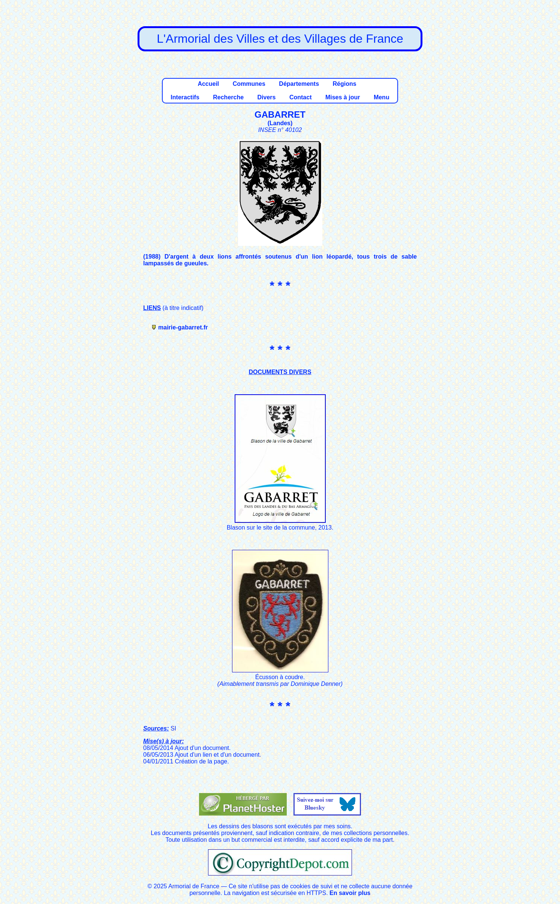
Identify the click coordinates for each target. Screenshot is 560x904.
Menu (381, 97)
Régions (344, 84)
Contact (300, 97)
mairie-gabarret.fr (183, 327)
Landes (280, 123)
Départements (299, 84)
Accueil (208, 84)
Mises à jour (342, 97)
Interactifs (185, 97)
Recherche (228, 97)
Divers (267, 97)
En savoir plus (349, 893)
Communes (249, 84)
